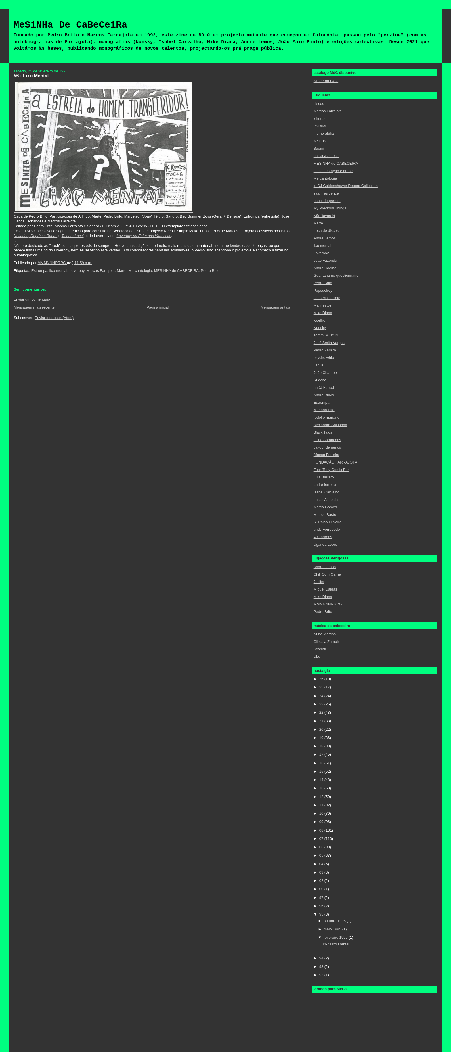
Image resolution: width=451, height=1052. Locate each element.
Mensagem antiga (275, 307)
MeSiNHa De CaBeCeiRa (70, 25)
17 (321, 754)
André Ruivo (324, 395)
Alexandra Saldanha (330, 425)
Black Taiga (323, 432)
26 (321, 679)
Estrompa (39, 270)
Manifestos (323, 305)
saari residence (326, 193)
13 (321, 788)
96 (321, 906)
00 (321, 889)
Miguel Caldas (325, 589)
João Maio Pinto (327, 298)
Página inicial (158, 307)
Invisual (320, 126)
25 (321, 687)
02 (321, 880)
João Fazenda (325, 260)
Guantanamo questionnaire (336, 275)
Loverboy (77, 270)
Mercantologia (140, 270)
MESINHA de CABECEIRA (176, 270)
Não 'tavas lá (324, 216)
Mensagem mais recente (34, 307)
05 (321, 855)
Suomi (319, 148)
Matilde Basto (325, 514)
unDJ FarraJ (324, 387)
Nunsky (320, 328)
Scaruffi (320, 649)
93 (321, 966)
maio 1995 (333, 929)
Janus (319, 365)
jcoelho (319, 320)
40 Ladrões (323, 537)
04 (321, 864)
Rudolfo (320, 380)
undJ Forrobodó (327, 529)
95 (321, 914)
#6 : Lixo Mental (336, 944)
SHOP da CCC (326, 81)
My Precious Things (330, 208)
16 (321, 763)
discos (319, 103)
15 (321, 771)
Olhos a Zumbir (326, 641)
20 (321, 729)
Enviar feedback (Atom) (54, 318)
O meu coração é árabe (333, 171)
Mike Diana (323, 313)
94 (321, 958)
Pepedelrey (323, 290)
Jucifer (319, 582)
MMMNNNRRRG (328, 604)
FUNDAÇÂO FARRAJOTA (335, 462)
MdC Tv (320, 141)
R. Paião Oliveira (328, 522)
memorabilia (324, 133)
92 (321, 975)
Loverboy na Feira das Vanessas (143, 236)
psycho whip (324, 357)
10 (321, 813)
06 (321, 847)
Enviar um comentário (32, 299)
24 (321, 696)
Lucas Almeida (326, 499)
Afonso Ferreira (326, 455)
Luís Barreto (324, 477)
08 (321, 830)
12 (321, 797)
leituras (320, 118)
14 (321, 780)
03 (321, 872)
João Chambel (326, 372)
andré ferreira (325, 484)
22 (321, 712)
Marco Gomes (325, 507)
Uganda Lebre (325, 544)
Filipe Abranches (327, 440)
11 (321, 805)
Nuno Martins (325, 634)
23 (321, 704)
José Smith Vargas (329, 343)
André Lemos (325, 238)
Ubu (317, 656)
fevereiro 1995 (336, 937)
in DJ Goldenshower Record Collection (346, 186)
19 (321, 738)
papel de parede (327, 201)
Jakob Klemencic (328, 447)
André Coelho (325, 268)
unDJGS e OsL (326, 156)
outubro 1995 (335, 921)
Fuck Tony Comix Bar (331, 470)
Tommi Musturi (326, 335)
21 (321, 721)
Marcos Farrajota (101, 270)
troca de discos (326, 230)
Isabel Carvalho (326, 492)
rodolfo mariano (326, 417)
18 (321, 746)
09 (321, 822)
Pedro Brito (210, 270)
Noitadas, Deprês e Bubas (35, 236)
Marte (121, 270)
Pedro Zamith (325, 350)
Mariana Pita (324, 410)
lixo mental (58, 270)
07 (321, 838)
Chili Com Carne (327, 574)
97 (321, 897)
